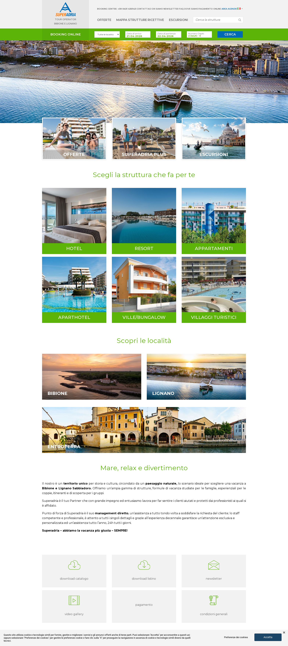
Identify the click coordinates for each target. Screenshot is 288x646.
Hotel (74, 248)
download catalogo (74, 578)
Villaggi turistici (213, 317)
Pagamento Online (210, 9)
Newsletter (171, 9)
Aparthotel (74, 317)
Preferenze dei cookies (236, 637)
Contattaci (143, 9)
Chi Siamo (157, 9)
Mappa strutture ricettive (140, 20)
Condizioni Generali (213, 614)
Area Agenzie (229, 9)
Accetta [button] (268, 637)
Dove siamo (191, 9)
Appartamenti (214, 248)
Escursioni (178, 20)
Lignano (163, 393)
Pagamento (144, 605)
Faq (181, 9)
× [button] (284, 633)
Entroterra (64, 446)
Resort (144, 248)
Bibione (57, 393)
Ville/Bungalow (144, 317)
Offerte (104, 20)
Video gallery (74, 614)
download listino (144, 578)
